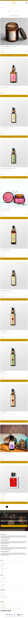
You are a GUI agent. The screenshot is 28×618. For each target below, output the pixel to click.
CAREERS (2, 587)
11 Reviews (5, 214)
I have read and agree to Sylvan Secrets (15, 523)
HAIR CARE (2, 565)
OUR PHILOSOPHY (3, 577)
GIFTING (2, 571)
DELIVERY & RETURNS (4, 596)
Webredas (22, 616)
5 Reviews (5, 336)
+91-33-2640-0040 (3, 606)
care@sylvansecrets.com (4, 604)
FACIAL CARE (2, 562)
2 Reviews (5, 458)
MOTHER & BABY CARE (4, 568)
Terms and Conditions (21, 523)
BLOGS (2, 599)
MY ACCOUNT (2, 593)
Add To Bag (14, 55)
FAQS (1, 583)
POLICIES (2, 580)
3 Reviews (5, 92)
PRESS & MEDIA (3, 584)
